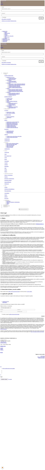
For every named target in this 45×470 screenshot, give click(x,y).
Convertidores (7, 193)
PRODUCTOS (3, 346)
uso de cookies (29, 291)
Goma (6, 154)
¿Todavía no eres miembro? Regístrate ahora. (8, 20)
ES (0, 366)
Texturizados (7, 161)
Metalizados (7, 166)
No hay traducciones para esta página (8, 368)
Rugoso (6, 171)
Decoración (6, 198)
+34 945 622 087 (3, 341)
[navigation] (22, 377)
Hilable (6, 169)
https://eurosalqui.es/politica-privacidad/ (37, 331)
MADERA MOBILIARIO (9, 75)
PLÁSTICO (6, 129)
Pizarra (6, 159)
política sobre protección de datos (13, 291)
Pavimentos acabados (8, 180)
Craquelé (6, 162)
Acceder (1, 47)
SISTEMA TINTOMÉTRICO (9, 189)
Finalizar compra (4, 379)
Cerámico (6, 164)
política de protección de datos (14, 314)
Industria (6, 196)
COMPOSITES (7, 140)
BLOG (1, 352)
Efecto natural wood (8, 155)
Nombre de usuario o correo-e (6, 8)
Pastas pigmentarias (8, 190)
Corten (6, 157)
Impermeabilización (8, 182)
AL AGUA (6, 110)
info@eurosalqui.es (3, 342)
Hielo (5, 168)
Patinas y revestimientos (9, 175)
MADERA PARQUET (8, 96)
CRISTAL (6, 134)
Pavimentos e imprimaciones (9, 178)
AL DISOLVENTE (8, 114)
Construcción (7, 152)
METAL (6, 120)
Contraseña (3, 13)
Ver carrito (10, 379)
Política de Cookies (41, 357)
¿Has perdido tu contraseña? (6, 19)
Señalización (7, 183)
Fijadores (6, 176)
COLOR (6, 187)
